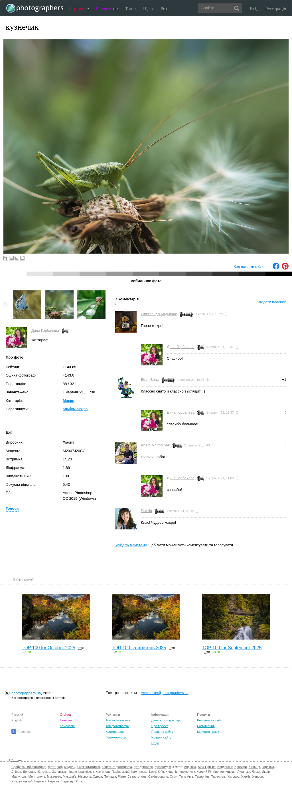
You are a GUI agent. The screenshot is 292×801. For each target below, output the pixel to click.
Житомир (43, 771)
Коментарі (67, 726)
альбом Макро (75, 409)
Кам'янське (139, 771)
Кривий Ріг (204, 771)
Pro (164, 8)
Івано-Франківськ (81, 771)
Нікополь (84, 776)
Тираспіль (218, 776)
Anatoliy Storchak (155, 445)
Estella (146, 511)
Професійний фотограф (28, 766)
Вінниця (254, 766)
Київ (161, 771)
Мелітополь (37, 776)
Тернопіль (202, 776)
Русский (17, 714)
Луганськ (243, 771)
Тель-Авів (186, 776)
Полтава (110, 776)
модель (69, 766)
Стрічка (79, 8)
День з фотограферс (166, 720)
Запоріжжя (59, 771)
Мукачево (54, 776)
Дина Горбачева (45, 330)
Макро (68, 401)
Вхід (254, 8)
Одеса (97, 776)
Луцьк (256, 771)
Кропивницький (224, 771)
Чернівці (67, 781)
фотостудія (163, 766)
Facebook (21, 731)
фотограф (55, 766)
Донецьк (29, 771)
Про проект (159, 726)
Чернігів (54, 781)
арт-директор (143, 766)
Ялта (78, 781)
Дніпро (16, 771)
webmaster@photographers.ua (164, 693)
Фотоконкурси (115, 737)
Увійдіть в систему (131, 545)
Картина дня (114, 731)
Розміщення (205, 726)
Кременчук (187, 771)
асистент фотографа (117, 766)
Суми (173, 776)
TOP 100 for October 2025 (48, 647)
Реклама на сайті (209, 720)
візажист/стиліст (88, 766)
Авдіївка (190, 766)
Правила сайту (162, 731)
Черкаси (40, 781)
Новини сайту (161, 737)
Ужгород (234, 776)
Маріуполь (19, 776)
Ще (148, 8)
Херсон (257, 776)
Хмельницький (22, 781)
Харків (246, 776)
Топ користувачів (118, 720)
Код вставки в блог (250, 266)
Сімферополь (158, 776)
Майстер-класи (208, 731)
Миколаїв (69, 776)
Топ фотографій (117, 726)
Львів (266, 771)
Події (155, 743)
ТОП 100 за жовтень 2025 (139, 647)
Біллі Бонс (150, 379)
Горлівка (268, 766)
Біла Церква (207, 766)
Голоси (12, 508)
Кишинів (172, 771)
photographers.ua (26, 693)
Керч (152, 771)
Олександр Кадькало (159, 314)
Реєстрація (275, 8)
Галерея (107, 8)
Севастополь (136, 776)
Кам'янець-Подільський (112, 771)
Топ (130, 8)
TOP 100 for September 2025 (231, 647)
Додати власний (272, 302)
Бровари (240, 766)
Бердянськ (225, 766)
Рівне (122, 776)
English (16, 720)
